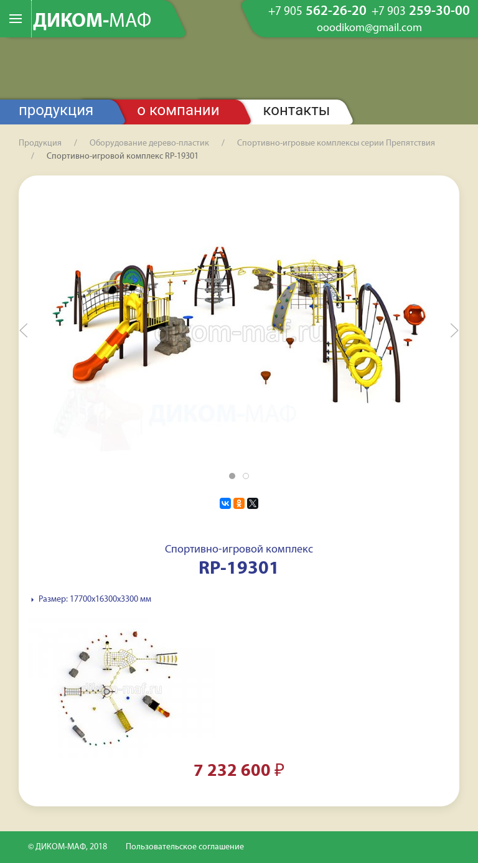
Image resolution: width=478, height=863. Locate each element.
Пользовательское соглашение (185, 847)
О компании (178, 110)
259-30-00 (421, 11)
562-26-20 (317, 11)
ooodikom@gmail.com (369, 28)
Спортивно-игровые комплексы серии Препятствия (336, 143)
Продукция (56, 110)
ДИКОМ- (92, 22)
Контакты (296, 110)
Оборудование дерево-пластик (149, 143)
